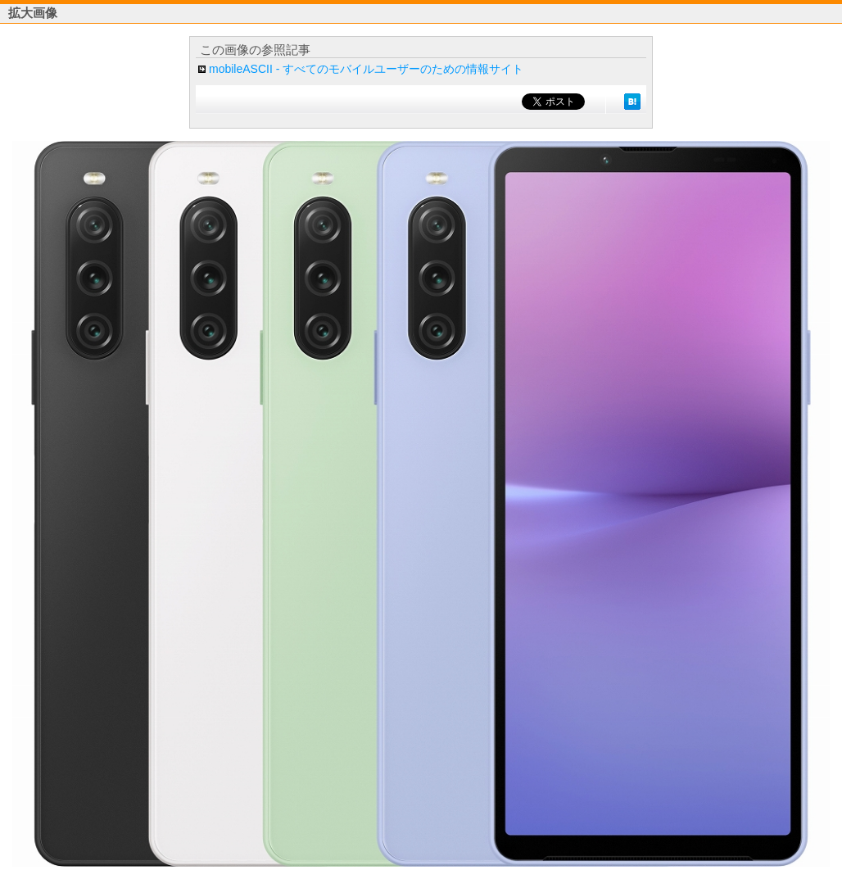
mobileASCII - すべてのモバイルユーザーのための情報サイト (366, 68)
